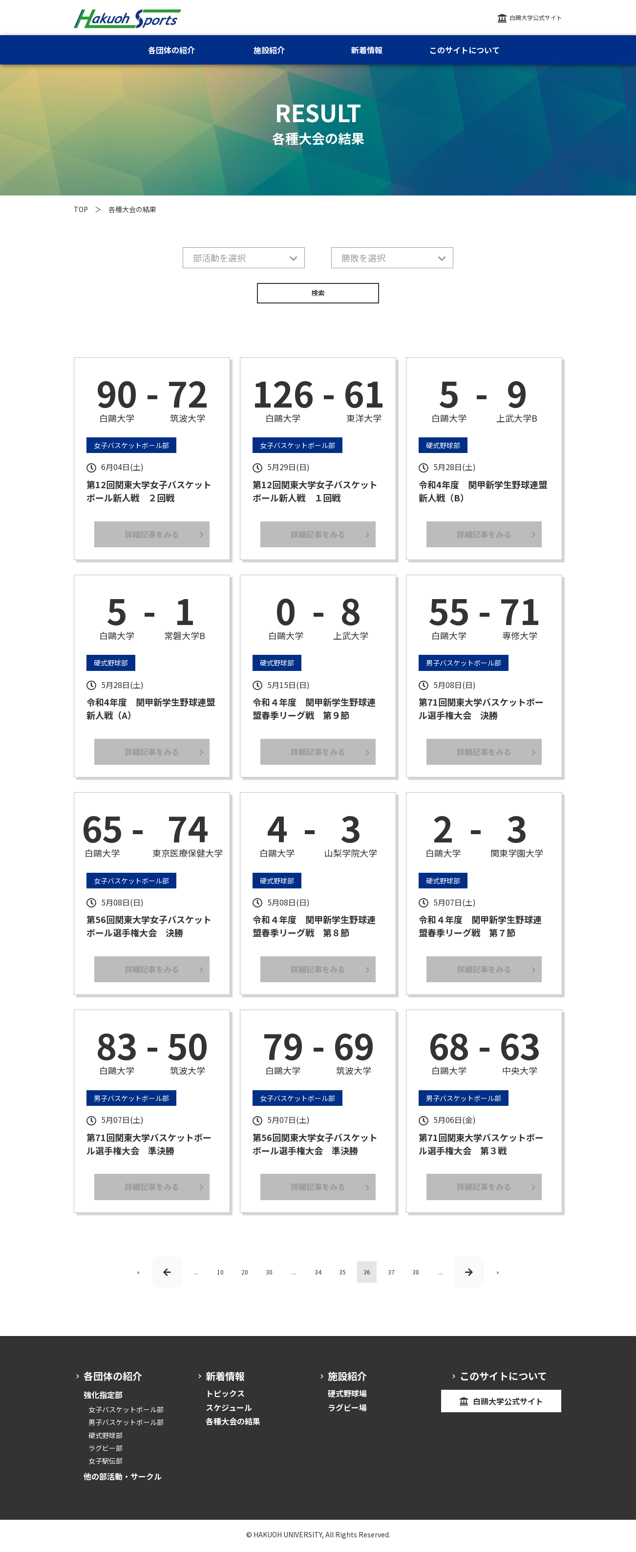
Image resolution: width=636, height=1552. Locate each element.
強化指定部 (103, 1399)
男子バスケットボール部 (126, 1426)
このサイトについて (464, 50)
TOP (81, 209)
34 (318, 1276)
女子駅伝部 (105, 1464)
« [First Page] (138, 1276)
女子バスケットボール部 (126, 1414)
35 (342, 1276)
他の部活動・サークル (123, 1480)
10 (220, 1276)
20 (244, 1276)
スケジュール (229, 1411)
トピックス (225, 1397)
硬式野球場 (347, 1397)
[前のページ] (167, 1276)
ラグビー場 (347, 1411)
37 (391, 1276)
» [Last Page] (497, 1276)
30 (269, 1276)
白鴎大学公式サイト (535, 17)
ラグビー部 (105, 1452)
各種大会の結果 (233, 1425)
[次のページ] (469, 1276)
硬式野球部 (105, 1439)
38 (415, 1276)
